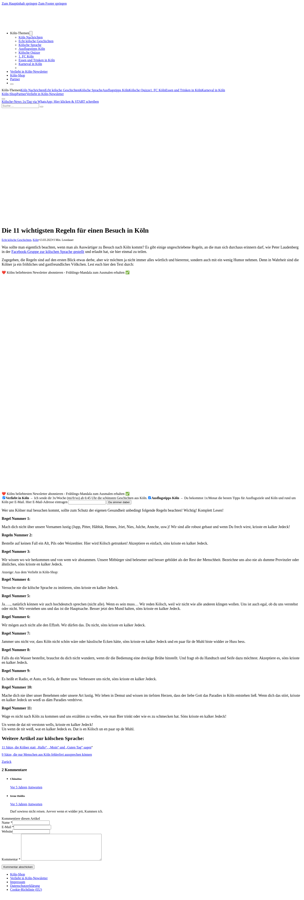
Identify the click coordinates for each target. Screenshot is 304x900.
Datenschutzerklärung (25, 891)
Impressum (17, 887)
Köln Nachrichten (31, 37)
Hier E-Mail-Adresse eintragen (47, 502)
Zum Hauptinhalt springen (19, 3)
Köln (35, 240)
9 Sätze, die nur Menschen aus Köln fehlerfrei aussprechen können (47, 754)
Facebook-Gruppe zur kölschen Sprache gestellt (47, 252)
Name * (7, 822)
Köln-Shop (9, 94)
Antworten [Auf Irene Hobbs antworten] (35, 804)
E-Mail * (8, 827)
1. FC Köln (26, 56)
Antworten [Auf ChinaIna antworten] (35, 787)
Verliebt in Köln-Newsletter (29, 71)
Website (7, 831)
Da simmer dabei (119, 502)
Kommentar (11, 864)
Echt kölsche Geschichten (36, 41)
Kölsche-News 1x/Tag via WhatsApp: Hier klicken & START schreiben (50, 101)
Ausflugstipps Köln (32, 49)
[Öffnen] (12, 84)
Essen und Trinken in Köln (37, 60)
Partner (15, 79)
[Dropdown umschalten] (31, 33)
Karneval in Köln (30, 64)
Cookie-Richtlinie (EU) (26, 894)
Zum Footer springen (52, 3)
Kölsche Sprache (30, 45)
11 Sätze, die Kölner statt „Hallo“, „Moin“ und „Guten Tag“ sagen (46, 747)
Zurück (6, 761)
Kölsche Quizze (29, 52)
